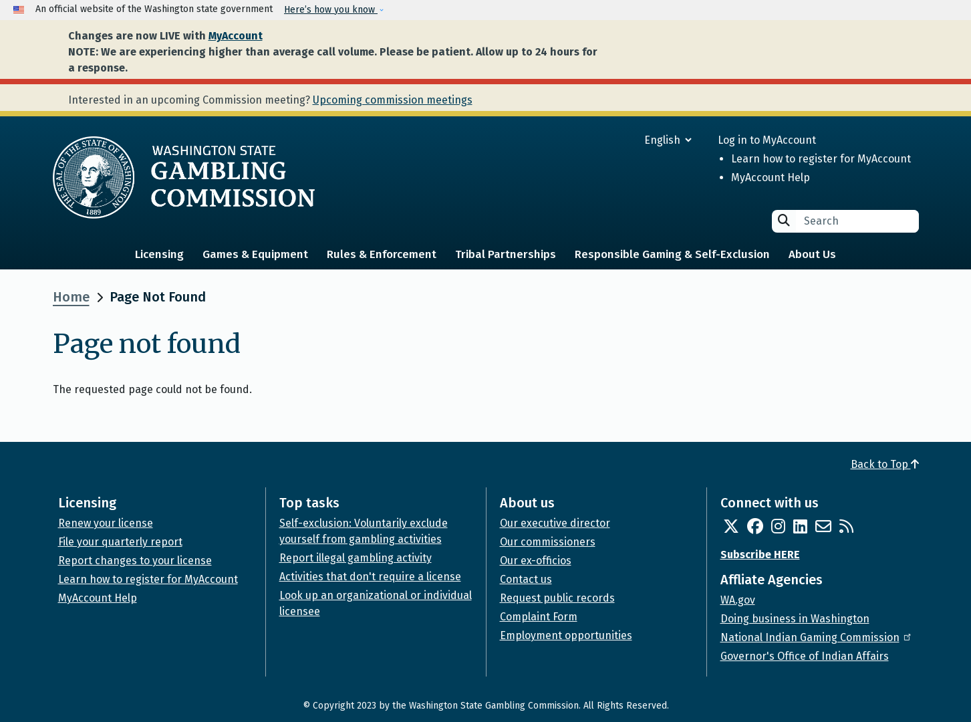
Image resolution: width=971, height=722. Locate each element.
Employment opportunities (566, 635)
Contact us (526, 579)
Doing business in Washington (794, 618)
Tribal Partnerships (505, 254)
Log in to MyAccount (767, 140)
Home (71, 297)
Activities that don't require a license (370, 576)
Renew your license (105, 523)
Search (784, 220)
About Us (812, 254)
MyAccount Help (770, 177)
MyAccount (236, 35)
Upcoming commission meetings (392, 100)
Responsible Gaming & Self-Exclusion (672, 254)
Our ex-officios (535, 560)
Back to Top (885, 464)
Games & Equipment (255, 254)
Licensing (159, 254)
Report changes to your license (135, 560)
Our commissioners (547, 541)
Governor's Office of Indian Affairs (804, 656)
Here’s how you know (331, 9)
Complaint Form (538, 616)
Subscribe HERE (760, 554)
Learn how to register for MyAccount (821, 158)
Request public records (557, 598)
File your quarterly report (120, 541)
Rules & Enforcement (381, 254)
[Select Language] (620, 140)
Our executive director (555, 523)
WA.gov (737, 600)
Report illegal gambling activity (355, 558)
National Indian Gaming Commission (816, 637)
